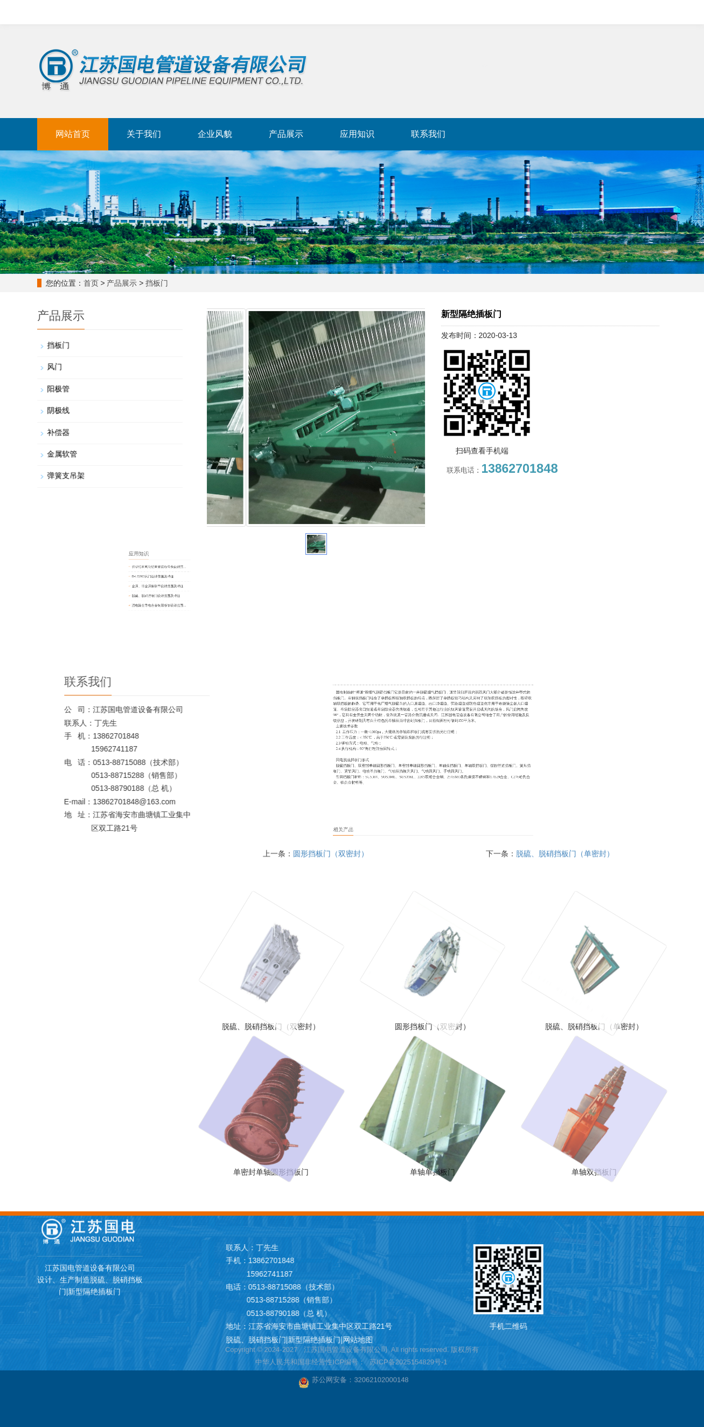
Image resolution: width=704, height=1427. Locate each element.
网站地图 (636, 1339)
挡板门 (156, 283)
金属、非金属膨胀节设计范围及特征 (268, 583)
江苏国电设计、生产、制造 (85, 10)
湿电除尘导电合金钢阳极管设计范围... (269, 593)
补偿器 (75, 429)
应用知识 (357, 134)
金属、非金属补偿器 (292, 10)
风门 (72, 376)
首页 (91, 283)
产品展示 (286, 134)
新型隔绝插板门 (224, 10)
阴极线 (75, 411)
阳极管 (75, 394)
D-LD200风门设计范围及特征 (265, 578)
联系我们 (428, 134)
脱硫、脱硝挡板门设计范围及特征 (267, 589)
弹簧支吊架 (81, 464)
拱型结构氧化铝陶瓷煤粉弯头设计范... (269, 572)
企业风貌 (215, 134)
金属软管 (78, 447)
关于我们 (144, 134)
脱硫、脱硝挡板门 (160, 10)
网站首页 (72, 134)
